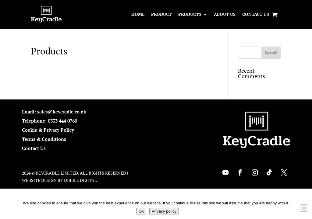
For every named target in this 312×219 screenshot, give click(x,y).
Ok (141, 211)
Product (161, 14)
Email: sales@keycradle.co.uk (54, 112)
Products (189, 14)
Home (137, 14)
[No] (303, 208)
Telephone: (35, 121)
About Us (225, 14)
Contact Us (255, 14)
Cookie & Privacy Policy (48, 130)
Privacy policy (164, 211)
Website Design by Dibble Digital (59, 180)
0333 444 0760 (62, 121)
